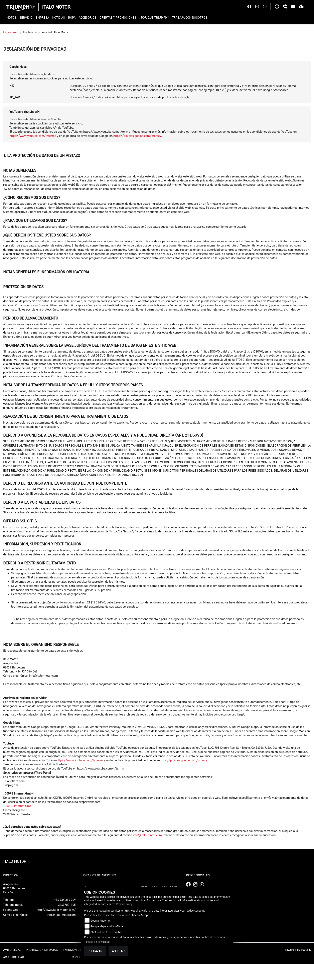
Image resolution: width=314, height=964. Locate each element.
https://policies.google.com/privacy (137, 136)
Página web (10, 32)
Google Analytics (101, 920)
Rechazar (95, 951)
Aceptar (118, 951)
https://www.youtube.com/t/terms (32, 136)
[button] (12, 17)
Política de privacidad (97, 941)
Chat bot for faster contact (107, 932)
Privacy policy (124, 904)
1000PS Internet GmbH (18, 806)
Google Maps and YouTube (107, 926)
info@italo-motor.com (147, 835)
